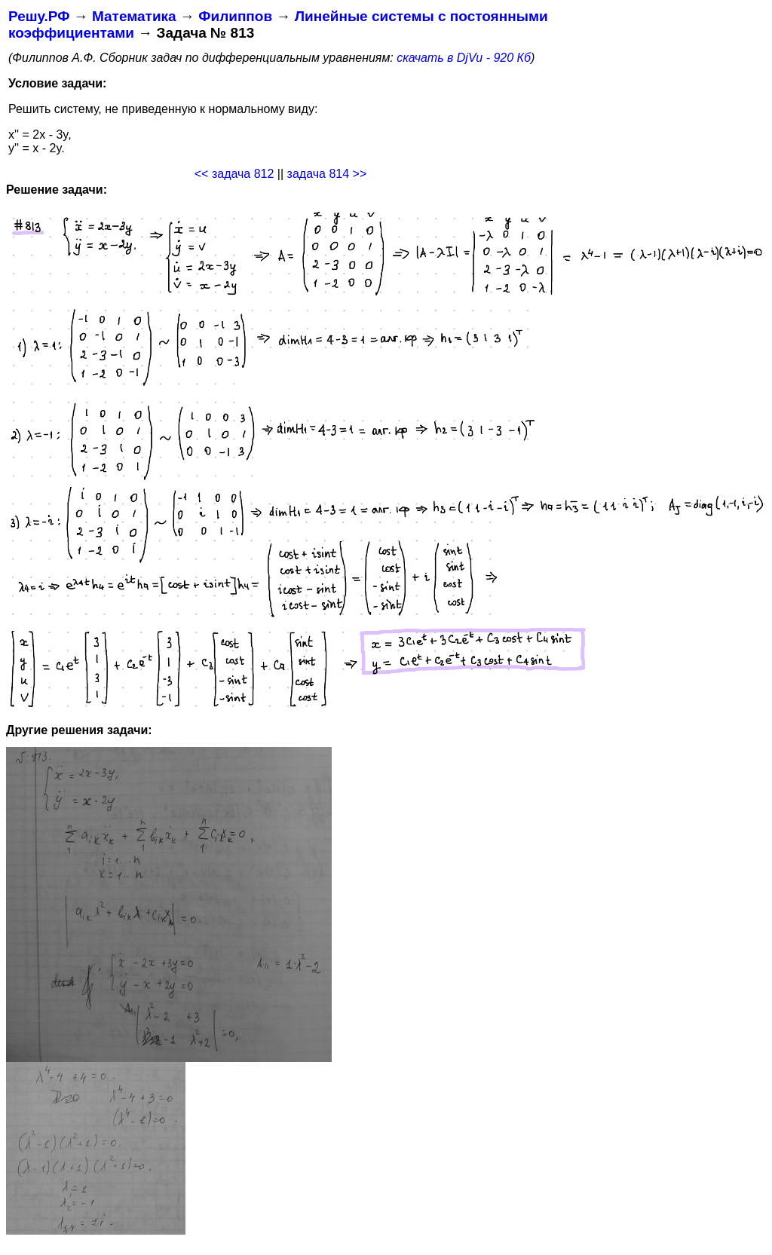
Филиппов (235, 16)
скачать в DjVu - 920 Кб (464, 57)
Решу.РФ (38, 16)
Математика (134, 16)
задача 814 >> (327, 173)
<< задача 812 (234, 173)
